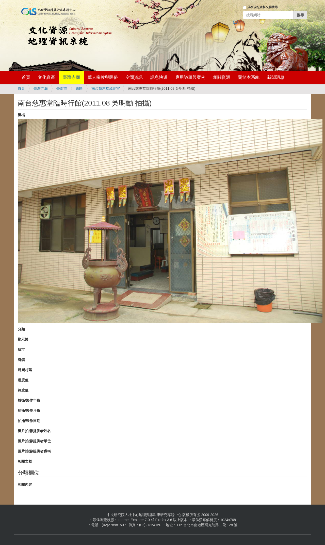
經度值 (23, 380)
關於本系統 (248, 77)
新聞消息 (275, 77)
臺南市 (61, 88)
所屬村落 (25, 370)
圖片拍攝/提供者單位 (34, 441)
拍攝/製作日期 (29, 421)
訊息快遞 (159, 77)
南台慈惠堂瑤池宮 (105, 88)
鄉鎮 (21, 360)
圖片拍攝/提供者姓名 (34, 431)
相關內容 (25, 484)
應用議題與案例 (190, 77)
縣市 (21, 349)
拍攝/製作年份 (29, 400)
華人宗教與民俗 (103, 77)
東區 (79, 88)
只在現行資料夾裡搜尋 (262, 7)
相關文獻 (25, 461)
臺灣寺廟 (71, 77)
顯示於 (23, 339)
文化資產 (46, 77)
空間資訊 (134, 77)
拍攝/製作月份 (29, 410)
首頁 (26, 77)
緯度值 (23, 390)
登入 (235, 22)
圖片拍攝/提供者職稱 (34, 451)
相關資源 (221, 77)
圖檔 (21, 115)
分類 (21, 329)
